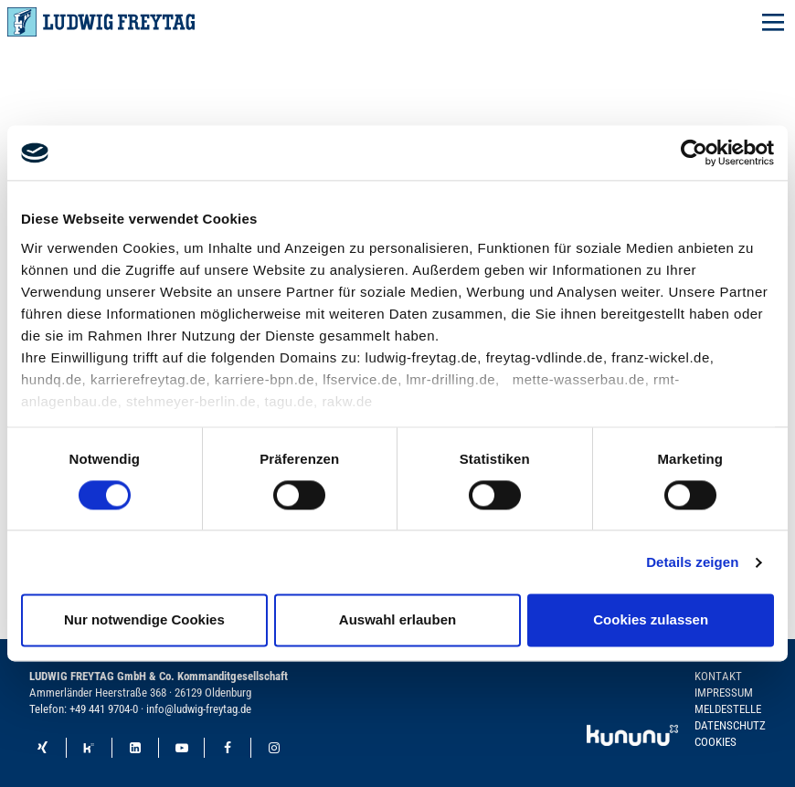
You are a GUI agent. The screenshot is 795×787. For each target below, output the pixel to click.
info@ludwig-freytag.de (198, 709)
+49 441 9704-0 (103, 709)
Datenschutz (730, 725)
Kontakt (718, 676)
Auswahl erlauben (397, 620)
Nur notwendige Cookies (144, 620)
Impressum (723, 692)
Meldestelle (727, 709)
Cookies (715, 742)
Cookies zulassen (650, 620)
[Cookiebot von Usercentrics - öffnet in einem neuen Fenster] (694, 152)
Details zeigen (692, 562)
